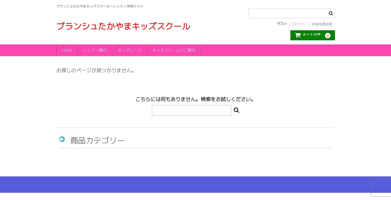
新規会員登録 (322, 24)
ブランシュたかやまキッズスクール (123, 26)
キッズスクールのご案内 (174, 50)
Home (67, 50)
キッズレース (130, 50)
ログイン (299, 24)
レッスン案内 (95, 50)
